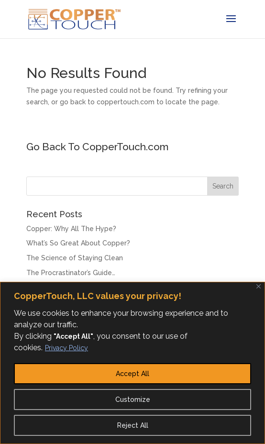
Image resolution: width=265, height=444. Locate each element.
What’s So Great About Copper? (78, 243)
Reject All (132, 425)
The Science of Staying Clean (74, 258)
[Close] (258, 286)
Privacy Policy (66, 348)
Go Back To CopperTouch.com (97, 147)
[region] (132, 363)
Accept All (132, 373)
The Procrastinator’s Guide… (70, 273)
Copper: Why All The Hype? (71, 229)
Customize (132, 399)
